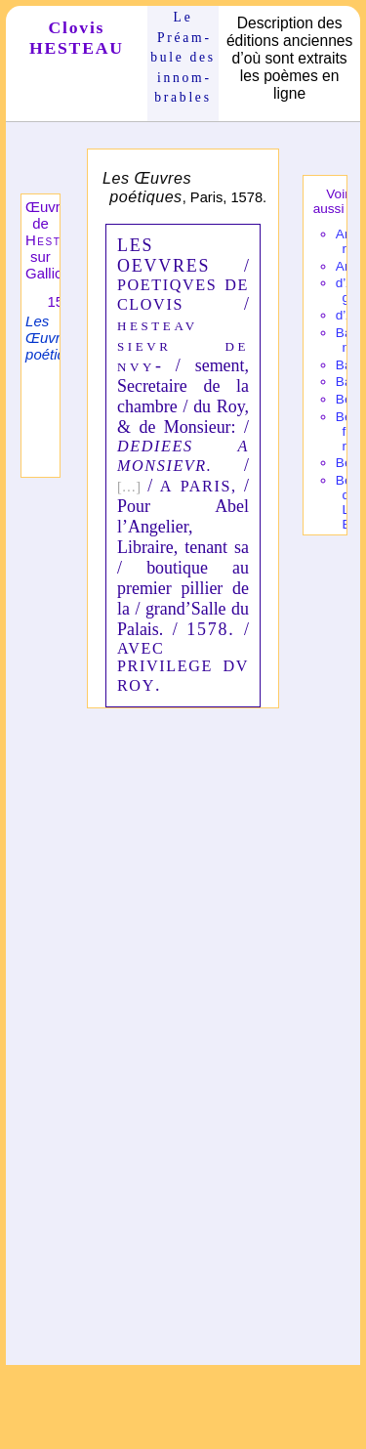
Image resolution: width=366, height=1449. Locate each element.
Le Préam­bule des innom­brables (183, 57)
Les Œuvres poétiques (57, 337)
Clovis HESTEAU (76, 38)
